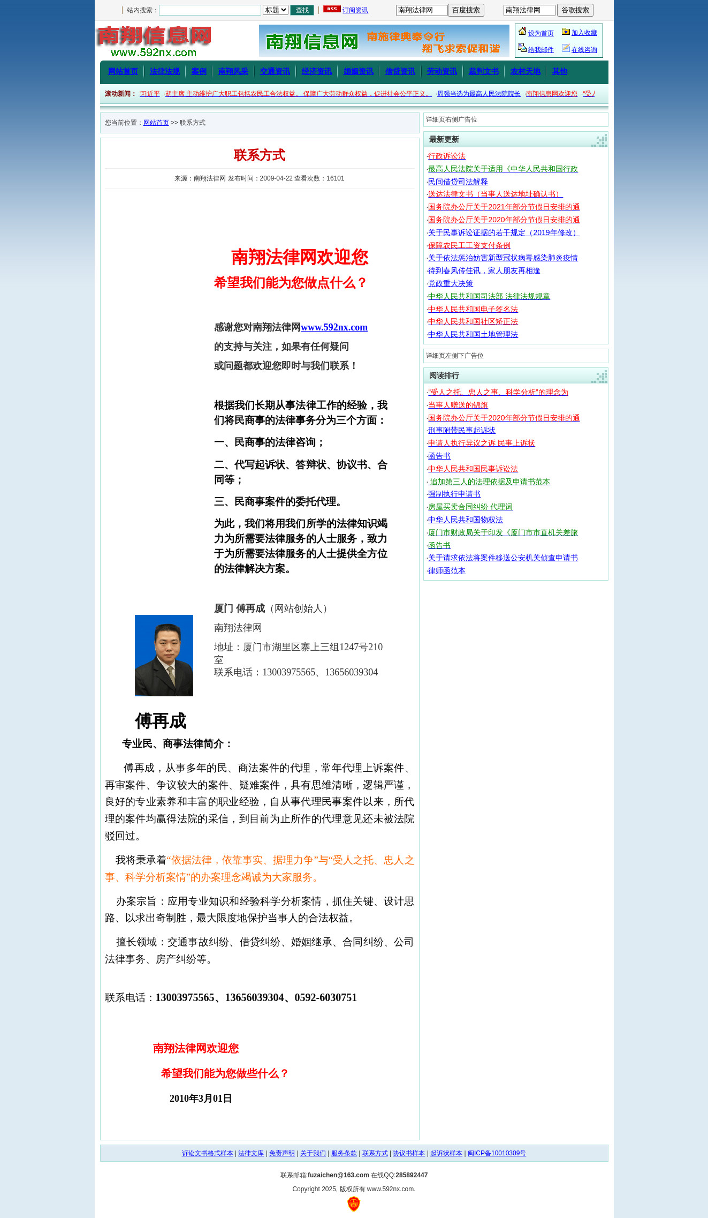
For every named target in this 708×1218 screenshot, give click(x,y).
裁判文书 (484, 71)
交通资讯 (275, 71)
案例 (199, 71)
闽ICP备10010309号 (497, 1153)
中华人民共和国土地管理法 (473, 334)
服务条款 (344, 1153)
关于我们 (313, 1153)
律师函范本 (447, 570)
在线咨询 (584, 50)
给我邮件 (541, 50)
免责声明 (282, 1153)
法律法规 (165, 71)
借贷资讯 (400, 71)
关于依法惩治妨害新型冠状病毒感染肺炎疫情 (503, 257)
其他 (559, 71)
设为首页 (541, 33)
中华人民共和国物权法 (465, 519)
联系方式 (375, 1153)
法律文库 (251, 1153)
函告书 (439, 456)
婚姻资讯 (359, 71)
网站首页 (123, 71)
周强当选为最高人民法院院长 (487, 93)
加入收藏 (584, 32)
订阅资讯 (355, 10)
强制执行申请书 (454, 494)
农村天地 (525, 71)
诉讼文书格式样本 (207, 1153)
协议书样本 (409, 1153)
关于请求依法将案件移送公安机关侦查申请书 (503, 557)
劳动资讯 (442, 71)
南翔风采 (233, 71)
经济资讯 (317, 71)
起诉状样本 (446, 1153)
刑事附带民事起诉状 (462, 430)
